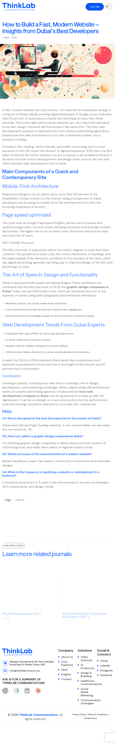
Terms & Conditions (97, 714)
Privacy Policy (80, 714)
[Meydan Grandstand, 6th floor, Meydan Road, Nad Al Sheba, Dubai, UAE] (5, 663)
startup (19, 505)
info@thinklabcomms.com (25, 670)
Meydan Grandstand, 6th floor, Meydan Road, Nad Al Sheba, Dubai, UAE (32, 663)
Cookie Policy (90, 718)
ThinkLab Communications (38, 715)
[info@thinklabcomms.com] (5, 671)
